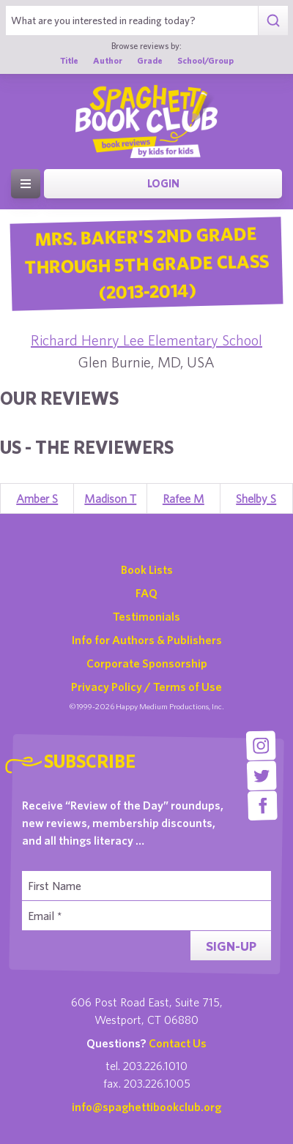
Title (69, 60)
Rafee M (183, 498)
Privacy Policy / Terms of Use (146, 686)
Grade (150, 60)
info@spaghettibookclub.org (146, 1106)
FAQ (146, 592)
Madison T (110, 498)
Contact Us (178, 1043)
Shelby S (256, 498)
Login (163, 183)
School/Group (205, 60)
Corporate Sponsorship (146, 663)
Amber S (37, 498)
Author (107, 60)
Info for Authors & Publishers (147, 639)
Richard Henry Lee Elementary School (146, 340)
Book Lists (147, 569)
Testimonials (146, 616)
